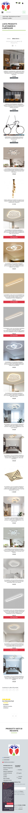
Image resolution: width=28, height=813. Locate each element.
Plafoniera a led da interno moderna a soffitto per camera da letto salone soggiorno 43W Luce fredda (14, 581)
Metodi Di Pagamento (8, 767)
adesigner (20, 809)
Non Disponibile (14, 237)
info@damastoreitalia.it (9, 762)
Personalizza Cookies (9, 805)
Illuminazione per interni (14, 16)
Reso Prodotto (6, 778)
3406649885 (6, 757)
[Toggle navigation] (2, 12)
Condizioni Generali (7, 773)
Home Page (5, 16)
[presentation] (13, 716)
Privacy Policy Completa (8, 802)
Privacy (21, 791)
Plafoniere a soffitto (7, 18)
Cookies (5, 774)
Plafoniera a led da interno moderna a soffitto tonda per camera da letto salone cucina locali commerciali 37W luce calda (14, 519)
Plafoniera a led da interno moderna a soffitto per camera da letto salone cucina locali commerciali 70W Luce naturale (14, 457)
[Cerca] (14, 12)
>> (17, 689)
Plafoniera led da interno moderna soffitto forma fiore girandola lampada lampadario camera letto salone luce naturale (14, 170)
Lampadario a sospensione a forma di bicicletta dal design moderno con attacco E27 (14, 138)
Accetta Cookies (10, 803)
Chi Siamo (5, 769)
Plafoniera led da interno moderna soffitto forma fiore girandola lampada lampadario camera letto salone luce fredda (14, 551)
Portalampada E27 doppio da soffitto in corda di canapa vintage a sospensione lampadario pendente (14, 201)
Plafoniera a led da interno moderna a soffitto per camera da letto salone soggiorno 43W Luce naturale (14, 645)
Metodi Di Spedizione (8, 771)
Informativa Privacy (7, 780)
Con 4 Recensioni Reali (8, 701)
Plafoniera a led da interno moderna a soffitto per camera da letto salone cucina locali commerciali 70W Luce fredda (14, 678)
